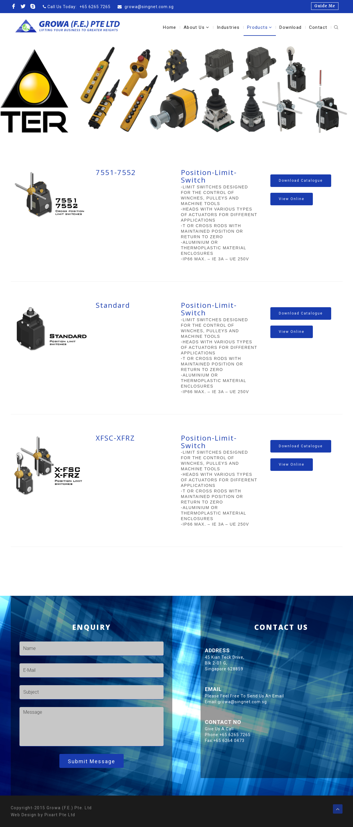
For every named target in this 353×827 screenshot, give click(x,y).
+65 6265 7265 (95, 6)
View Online (291, 199)
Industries (228, 27)
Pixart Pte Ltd (60, 814)
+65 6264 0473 (322, 740)
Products (259, 27)
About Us (197, 27)
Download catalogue (301, 181)
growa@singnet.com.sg (148, 6)
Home (169, 27)
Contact (318, 27)
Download (290, 27)
